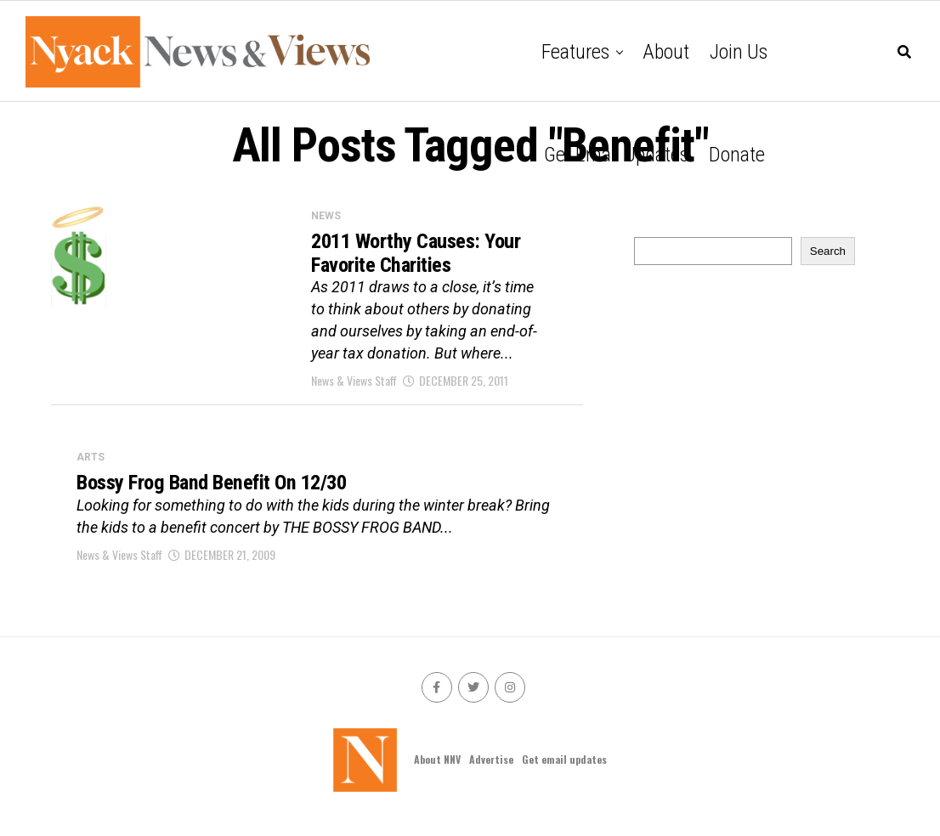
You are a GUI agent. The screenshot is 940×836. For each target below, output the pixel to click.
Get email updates (616, 155)
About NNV (437, 769)
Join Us (738, 52)
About (666, 52)
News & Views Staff (354, 387)
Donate (737, 155)
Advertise (491, 769)
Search (828, 251)
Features (575, 52)
